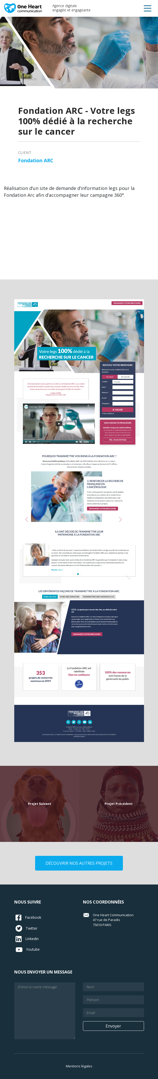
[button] (147, 8)
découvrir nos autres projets (79, 863)
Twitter (26, 928)
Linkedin (27, 939)
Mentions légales (79, 1066)
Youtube (28, 949)
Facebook (28, 918)
